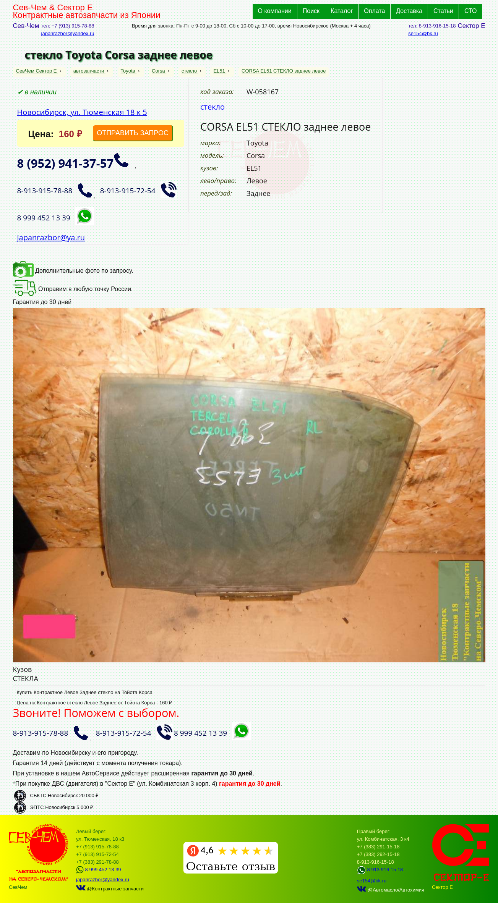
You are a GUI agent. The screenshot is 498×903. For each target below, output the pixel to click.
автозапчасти (89, 71)
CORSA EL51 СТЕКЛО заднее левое (284, 71)
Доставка (409, 11)
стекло (190, 71)
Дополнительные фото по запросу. (73, 270)
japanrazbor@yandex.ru (67, 33)
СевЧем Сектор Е (37, 71)
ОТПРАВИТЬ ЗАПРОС (133, 133)
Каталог (342, 11)
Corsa (159, 71)
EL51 (219, 71)
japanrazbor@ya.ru (51, 237)
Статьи (443, 11)
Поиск (311, 11)
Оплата (374, 11)
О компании (275, 11)
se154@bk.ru (423, 33)
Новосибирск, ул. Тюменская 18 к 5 (82, 112)
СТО (470, 11)
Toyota (129, 71)
